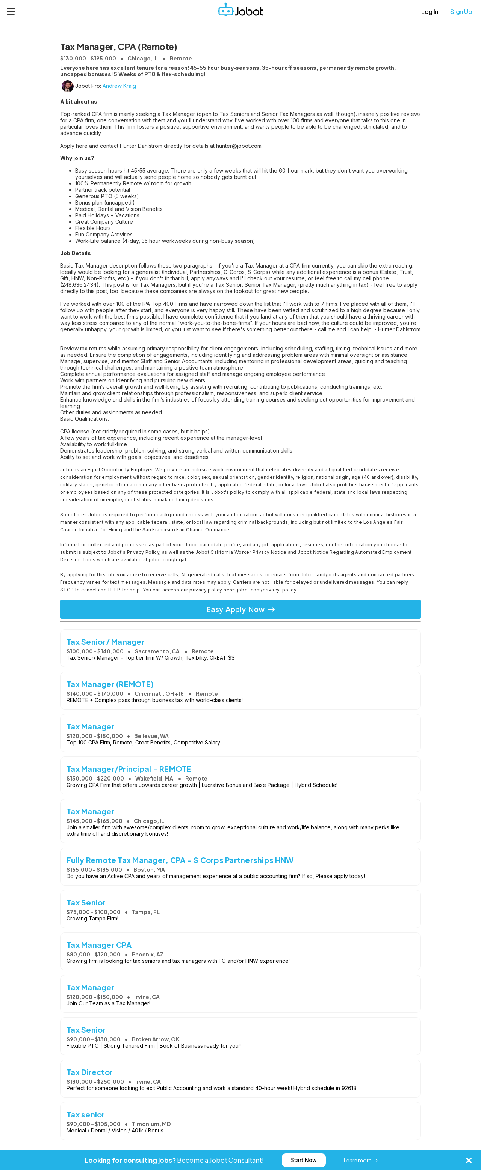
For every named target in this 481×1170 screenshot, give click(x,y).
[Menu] (11, 11)
